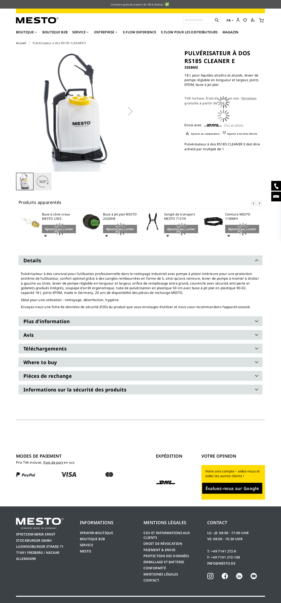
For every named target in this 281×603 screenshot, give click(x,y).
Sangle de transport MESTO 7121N (179, 216)
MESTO (85, 551)
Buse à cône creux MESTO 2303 (56, 216)
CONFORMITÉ (154, 568)
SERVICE (86, 545)
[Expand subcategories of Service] (88, 32)
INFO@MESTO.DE (221, 563)
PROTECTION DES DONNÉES (166, 556)
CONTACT (151, 580)
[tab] (140, 260)
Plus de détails (233, 125)
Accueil (21, 43)
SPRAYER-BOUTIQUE (96, 533)
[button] (238, 20)
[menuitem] (27, 32)
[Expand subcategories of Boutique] (36, 32)
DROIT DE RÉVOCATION (162, 543)
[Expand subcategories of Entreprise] (116, 32)
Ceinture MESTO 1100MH (238, 216)
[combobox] (202, 19)
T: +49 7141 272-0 (221, 551)
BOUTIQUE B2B (92, 539)
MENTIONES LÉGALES (160, 574)
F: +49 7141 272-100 (223, 557)
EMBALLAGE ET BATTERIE (163, 562)
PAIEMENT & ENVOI (159, 550)
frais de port (53, 462)
